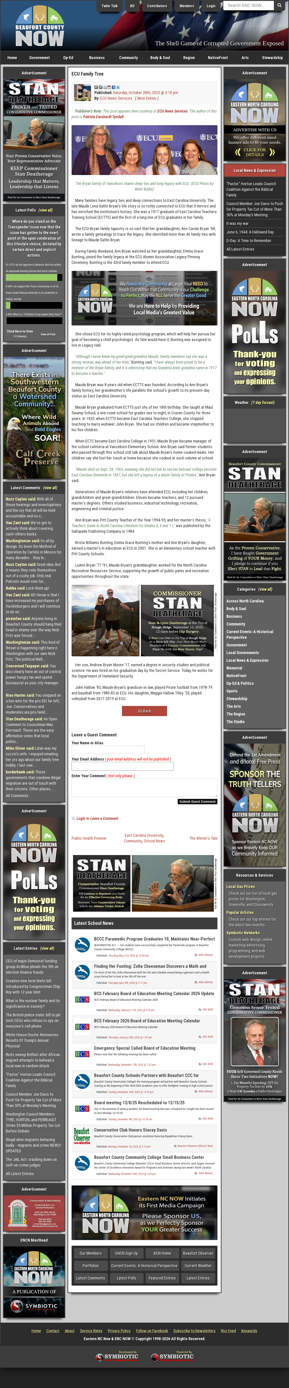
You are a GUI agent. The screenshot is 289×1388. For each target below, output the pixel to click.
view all (45, 210)
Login (211, 6)
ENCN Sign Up (126, 1256)
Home (12, 57)
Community (128, 57)
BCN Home (162, 1256)
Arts (245, 57)
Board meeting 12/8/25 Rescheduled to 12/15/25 (139, 1105)
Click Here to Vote (20, 331)
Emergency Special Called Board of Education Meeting (145, 1051)
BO (132, 6)
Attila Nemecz (205, 957)
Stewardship (272, 57)
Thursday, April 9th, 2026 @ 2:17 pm (127, 985)
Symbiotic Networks (243, 932)
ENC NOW (208, 1012)
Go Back (144, 711)
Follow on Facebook (152, 1330)
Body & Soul (160, 57)
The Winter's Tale (203, 841)
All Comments (17, 795)
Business (97, 57)
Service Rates (91, 1330)
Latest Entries (198, 1280)
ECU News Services (116, 98)
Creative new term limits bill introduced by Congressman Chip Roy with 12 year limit (33, 986)
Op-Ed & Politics (240, 683)
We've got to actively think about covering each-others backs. (29, 528)
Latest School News (94, 926)
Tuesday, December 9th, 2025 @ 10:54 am (130, 1122)
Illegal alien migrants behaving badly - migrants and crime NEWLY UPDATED (33, 1145)
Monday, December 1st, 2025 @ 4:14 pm (129, 1149)
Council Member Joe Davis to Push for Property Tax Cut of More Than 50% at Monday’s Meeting (33, 1100)
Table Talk (110, 6)
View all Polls (48, 334)
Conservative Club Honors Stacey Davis (130, 1132)
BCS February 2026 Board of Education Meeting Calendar (147, 1023)
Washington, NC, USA (254, 426)
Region (189, 57)
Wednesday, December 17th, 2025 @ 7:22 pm (132, 1067)
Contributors (157, 6)
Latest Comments (90, 1280)
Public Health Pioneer (89, 841)
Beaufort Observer (198, 1256)
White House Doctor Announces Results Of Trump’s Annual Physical (32, 1040)
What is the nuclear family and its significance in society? (33, 1003)
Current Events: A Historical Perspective (144, 1268)
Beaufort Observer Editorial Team (195, 1148)
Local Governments (242, 652)
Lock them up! (27, 588)
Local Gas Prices (240, 886)
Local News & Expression (247, 660)
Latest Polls (126, 1280)
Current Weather (198, 1268)
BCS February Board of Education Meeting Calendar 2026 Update (154, 996)
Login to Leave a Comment (97, 821)
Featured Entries (162, 1280)
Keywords (249, 1330)
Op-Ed (68, 57)
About (70, 1330)
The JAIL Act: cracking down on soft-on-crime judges (31, 1162)
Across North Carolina (245, 601)
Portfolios (91, 1268)
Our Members (91, 1256)
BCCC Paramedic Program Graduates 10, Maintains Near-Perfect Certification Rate (154, 944)
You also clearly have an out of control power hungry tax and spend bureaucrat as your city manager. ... (33, 677)
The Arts (233, 706)
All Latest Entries (20, 1173)
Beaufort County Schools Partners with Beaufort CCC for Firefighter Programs (146, 1080)
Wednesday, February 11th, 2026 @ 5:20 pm (131, 1012)
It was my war (237, 223)
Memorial (234, 668)
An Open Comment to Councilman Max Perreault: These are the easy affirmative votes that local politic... (31, 730)
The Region (235, 714)
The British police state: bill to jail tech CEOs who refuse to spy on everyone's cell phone (33, 1020)
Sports (232, 691)
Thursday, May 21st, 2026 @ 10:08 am (128, 958)
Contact (53, 1330)
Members (187, 6)
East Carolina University (144, 838)
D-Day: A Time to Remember (248, 240)
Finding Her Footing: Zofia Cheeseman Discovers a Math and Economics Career (150, 971)
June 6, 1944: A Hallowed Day (250, 232)
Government (39, 57)
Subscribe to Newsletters (194, 1330)
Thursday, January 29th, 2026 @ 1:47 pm (130, 1040)
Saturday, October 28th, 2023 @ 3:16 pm (145, 92)
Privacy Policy (119, 1330)
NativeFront (218, 57)
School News (154, 843)
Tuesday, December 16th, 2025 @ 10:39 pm (131, 1094)
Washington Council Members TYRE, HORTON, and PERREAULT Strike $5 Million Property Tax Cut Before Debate (33, 1122)
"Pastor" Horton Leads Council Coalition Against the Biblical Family (30, 1080)
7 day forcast (263, 402)
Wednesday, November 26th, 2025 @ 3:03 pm (132, 1176)
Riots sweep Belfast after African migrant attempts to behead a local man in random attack (33, 1060)
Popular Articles (240, 912)
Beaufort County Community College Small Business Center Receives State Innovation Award (149, 1162)
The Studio (235, 721)
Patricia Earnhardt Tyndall (103, 116)
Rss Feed (228, 1330)
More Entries (146, 98)
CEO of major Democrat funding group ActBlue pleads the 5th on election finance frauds (32, 967)
